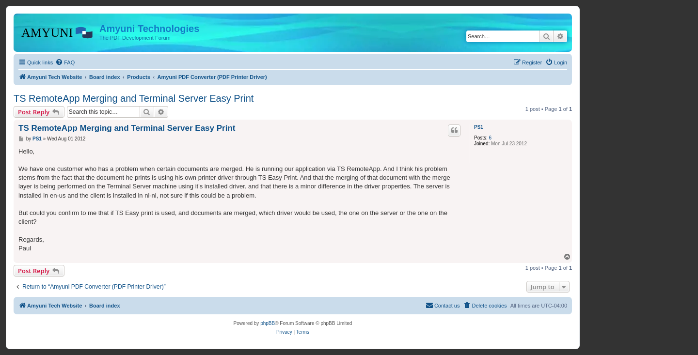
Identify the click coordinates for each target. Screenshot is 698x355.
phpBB (267, 323)
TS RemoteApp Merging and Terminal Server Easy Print (134, 98)
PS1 (478, 127)
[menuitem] (65, 62)
